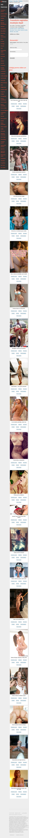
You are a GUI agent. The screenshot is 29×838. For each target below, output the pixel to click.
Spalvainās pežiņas (3, 146)
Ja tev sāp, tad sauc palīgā (18, 196)
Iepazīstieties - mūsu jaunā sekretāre (18, 386)
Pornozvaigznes (4, 110)
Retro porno (4, 118)
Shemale (3, 131)
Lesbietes (3, 73)
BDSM (2, 20)
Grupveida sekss (3, 51)
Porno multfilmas (3, 99)
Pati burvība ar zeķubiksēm (18, 460)
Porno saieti (3, 102)
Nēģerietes (3, 87)
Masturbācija (4, 82)
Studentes (3, 158)
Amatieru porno (3, 10)
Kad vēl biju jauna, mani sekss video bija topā (19, 101)
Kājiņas (2, 61)
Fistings (2, 43)
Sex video (16, 1)
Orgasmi (3, 91)
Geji (2, 48)
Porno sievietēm (3, 105)
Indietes (3, 54)
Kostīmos (3, 65)
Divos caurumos (3, 36)
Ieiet (2, 4)
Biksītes (3, 26)
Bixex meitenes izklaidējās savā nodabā (19, 274)
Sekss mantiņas (3, 123)
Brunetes (3, 33)
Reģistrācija (4, 7)
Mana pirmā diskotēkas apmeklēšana (18, 136)
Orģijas (2, 94)
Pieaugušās (3, 96)
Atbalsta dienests (20, 835)
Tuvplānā (3, 163)
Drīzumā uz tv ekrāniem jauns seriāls (18, 231)
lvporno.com (17, 813)
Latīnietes (3, 71)
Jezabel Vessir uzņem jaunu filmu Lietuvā (19, 517)
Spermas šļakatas (3, 151)
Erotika (2, 41)
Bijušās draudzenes (3, 23)
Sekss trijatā (4, 126)
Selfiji (2, 129)
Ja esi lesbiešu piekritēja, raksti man (19, 422)
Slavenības (3, 139)
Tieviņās (3, 160)
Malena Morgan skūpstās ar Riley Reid (19, 657)
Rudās (2, 120)
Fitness (2, 46)
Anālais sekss (4, 13)
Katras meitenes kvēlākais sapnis (19, 695)
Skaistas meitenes (3, 134)
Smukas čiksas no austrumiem (19, 308)
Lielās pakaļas (4, 76)
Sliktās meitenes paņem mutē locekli (18, 578)
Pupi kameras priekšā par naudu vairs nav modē (18, 789)
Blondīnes (3, 31)
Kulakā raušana (3, 68)
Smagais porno (3, 142)
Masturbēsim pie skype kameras (18, 759)
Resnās (2, 116)
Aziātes (2, 18)
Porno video (3, 108)
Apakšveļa (3, 16)
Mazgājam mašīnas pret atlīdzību (19, 348)
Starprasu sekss (3, 155)
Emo (2, 39)
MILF (2, 85)
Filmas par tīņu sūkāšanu (19, 495)
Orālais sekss (4, 89)
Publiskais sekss (3, 113)
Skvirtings (3, 137)
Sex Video (3, 167)
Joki (2, 58)
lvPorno (10, 1)
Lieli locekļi (3, 78)
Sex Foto (3, 165)
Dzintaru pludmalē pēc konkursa (18, 172)
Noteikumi (12, 835)
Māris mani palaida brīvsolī (18, 619)
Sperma (2, 149)
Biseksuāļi (3, 28)
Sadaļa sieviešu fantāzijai (19, 552)
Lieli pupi (3, 80)
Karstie (2, 63)
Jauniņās (3, 56)
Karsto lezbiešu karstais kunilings (19, 724)
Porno (3, 2)
